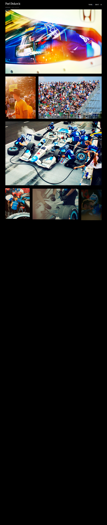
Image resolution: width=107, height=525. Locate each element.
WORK (91, 5)
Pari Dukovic (13, 4)
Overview (7, 7)
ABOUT (97, 5)
